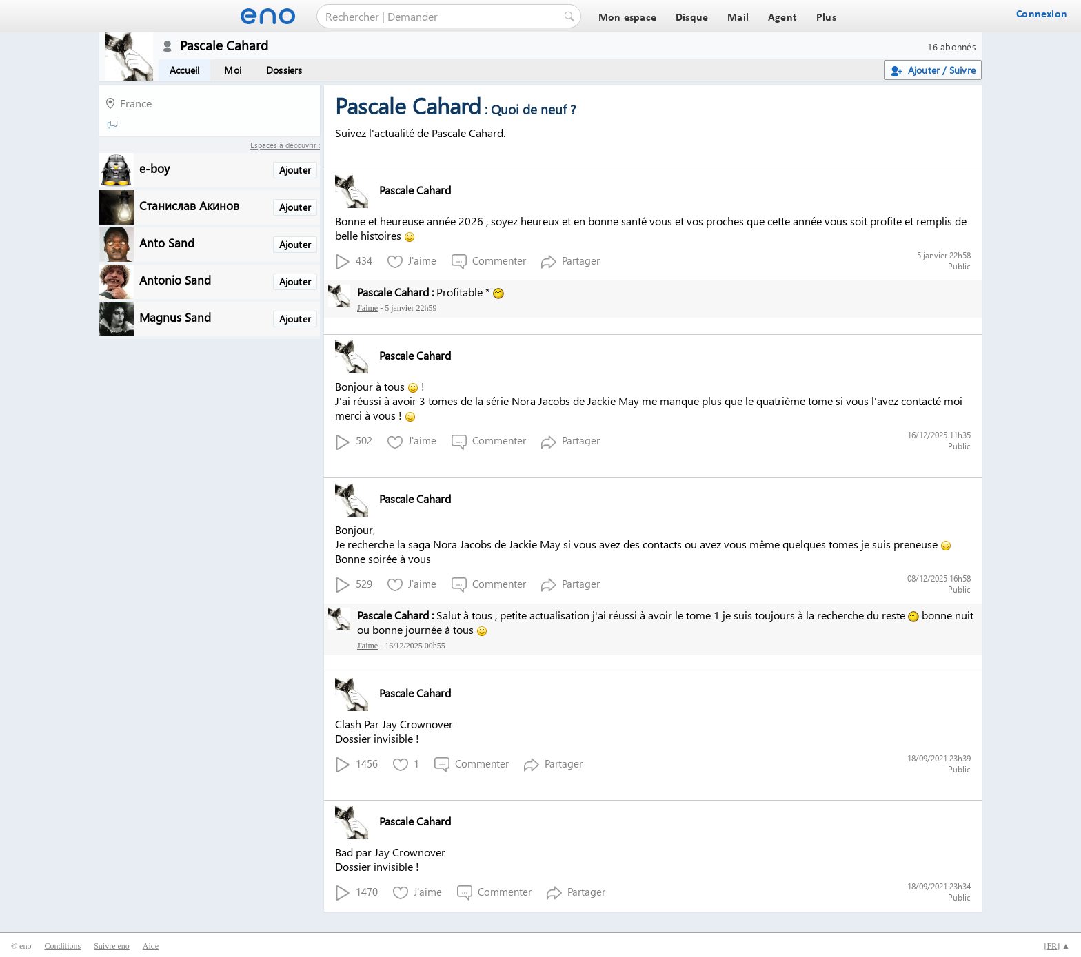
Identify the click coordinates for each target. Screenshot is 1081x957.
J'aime (411, 261)
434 (353, 261)
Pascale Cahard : (395, 292)
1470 (356, 893)
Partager (570, 261)
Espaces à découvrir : (285, 145)
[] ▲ (1057, 946)
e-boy (154, 168)
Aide (151, 946)
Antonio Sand (175, 279)
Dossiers (284, 69)
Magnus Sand (175, 317)
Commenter (489, 261)
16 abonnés (951, 46)
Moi (232, 69)
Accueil (184, 69)
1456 (356, 764)
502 (353, 441)
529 (353, 585)
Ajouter (295, 169)
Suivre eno (112, 946)
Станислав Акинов (189, 205)
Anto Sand (166, 242)
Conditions (62, 946)
